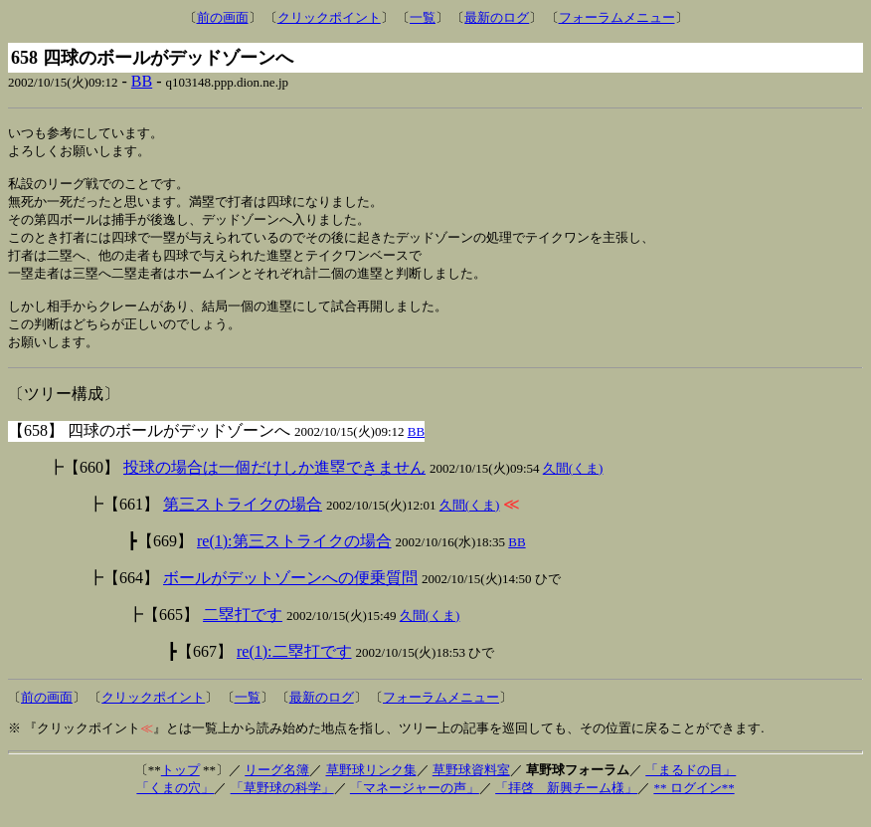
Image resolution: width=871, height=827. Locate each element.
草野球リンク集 (371, 786)
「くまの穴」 (175, 804)
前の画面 (223, 17)
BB (141, 81)
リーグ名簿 (277, 786)
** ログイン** (693, 804)
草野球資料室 (471, 786)
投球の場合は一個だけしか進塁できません (274, 484)
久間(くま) (573, 485)
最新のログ (496, 17)
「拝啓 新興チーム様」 (566, 804)
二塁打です (242, 631)
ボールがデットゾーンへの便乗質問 (290, 594)
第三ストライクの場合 (242, 521)
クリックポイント (329, 17)
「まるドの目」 (690, 786)
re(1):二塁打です (294, 668)
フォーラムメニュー (617, 17)
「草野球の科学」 (282, 804)
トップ (180, 786)
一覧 (423, 17)
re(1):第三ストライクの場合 (294, 557)
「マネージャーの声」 (414, 804)
